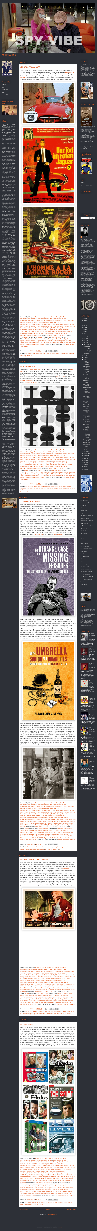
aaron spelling (4, 138)
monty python (5, 350)
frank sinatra (12, 241)
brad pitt (3, 167)
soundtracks (8, 428)
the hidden (10, 456)
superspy (4, 444)
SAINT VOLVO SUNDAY (87, 440)
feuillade (13, 235)
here (53, 532)
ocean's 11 (4, 364)
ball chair (8, 155)
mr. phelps (8, 354)
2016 (83, 340)
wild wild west (11, 485)
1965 (30, 1011)
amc (7, 144)
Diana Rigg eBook (31, 318)
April (85, 449)
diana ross (10, 212)
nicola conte (12, 361)
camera (3, 175)
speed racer (13, 431)
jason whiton (11, 283)
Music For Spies (45, 328)
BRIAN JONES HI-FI (87, 388)
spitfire (14, 433)
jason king (4, 283)
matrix (3, 333)
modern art (62, 489)
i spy (5, 268)
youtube (11, 491)
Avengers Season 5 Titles (44, 318)
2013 (83, 460)
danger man (9, 197)
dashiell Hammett (11, 198)
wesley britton (12, 482)
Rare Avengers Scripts (35, 830)
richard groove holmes (10, 402)
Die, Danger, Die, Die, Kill (87, 515)
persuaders (42, 1202)
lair (2, 308)
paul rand (23, 491)
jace (12, 275)
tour (14, 466)
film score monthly (7, 238)
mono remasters (12, 349)
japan (14, 281)
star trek (7, 439)
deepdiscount (7, 208)
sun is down (7, 442)
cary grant (8, 176)
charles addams (9, 180)
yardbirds (4, 489)
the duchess (12, 454)
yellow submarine (11, 489)
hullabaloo (13, 267)
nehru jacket (8, 358)
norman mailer (5, 362)
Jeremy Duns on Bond (52, 317)
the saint (11, 458)
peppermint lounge (5, 379)
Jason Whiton (86, 236)
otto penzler (12, 368)
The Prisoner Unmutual (86, 579)
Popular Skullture (33, 329)
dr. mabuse (4, 219)
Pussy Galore (66, 868)
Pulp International (85, 556)
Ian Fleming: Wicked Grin (46, 333)
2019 (83, 334)
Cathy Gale (5, 127)
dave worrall (9, 200)
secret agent (24, 355)
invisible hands (6, 271)
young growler (67, 1013)
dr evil (7, 217)
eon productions (11, 228)
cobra (14, 184)
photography (5, 386)
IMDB (3, 87)
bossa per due (12, 166)
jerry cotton (53, 353)
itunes (9, 275)
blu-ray (12, 163)
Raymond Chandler (6, 136)
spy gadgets (8, 434)
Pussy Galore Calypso (34, 324)
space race (12, 430)
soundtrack (23, 77)
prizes (14, 392)
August (85, 353)
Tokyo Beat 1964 (30, 819)
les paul (11, 310)
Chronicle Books (60, 377)
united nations (4, 471)
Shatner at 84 (33, 326)
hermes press (6, 264)
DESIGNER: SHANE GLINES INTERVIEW (92, 665)
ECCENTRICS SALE (87, 445)
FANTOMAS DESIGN (86, 385)
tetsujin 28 (4, 451)
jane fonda (4, 281)
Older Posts (71, 1209)
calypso (35, 1011)
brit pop (10, 168)
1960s (27, 353)
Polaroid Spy (27, 331)
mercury (8, 337)
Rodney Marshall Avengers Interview (35, 340)
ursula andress (5, 472)
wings (8, 488)
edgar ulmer (6, 223)
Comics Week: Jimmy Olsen (39, 339)
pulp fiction (72, 353)
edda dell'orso (7, 222)
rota (10, 413)
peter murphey (9, 383)
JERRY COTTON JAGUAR (30, 67)
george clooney (6, 249)
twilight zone (8, 469)
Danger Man (84, 510)
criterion (9, 195)
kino (10, 304)
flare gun (13, 238)
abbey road (10, 138)
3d (7, 126)
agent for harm (11, 140)
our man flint (9, 369)
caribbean (41, 1011)
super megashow (11, 443)
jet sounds (4, 289)
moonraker (4, 352)
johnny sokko (5, 297)
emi (14, 227)
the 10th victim (9, 451)
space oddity (6, 430)
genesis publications (10, 247)
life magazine (12, 313)
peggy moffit (8, 378)
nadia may (4, 357)
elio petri (4, 227)
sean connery (50, 1013)
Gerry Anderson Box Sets (32, 328)
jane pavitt (9, 281)
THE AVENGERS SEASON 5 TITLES (86, 435)
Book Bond (83, 505)
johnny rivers (13, 296)
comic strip (8, 189)
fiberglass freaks (5, 237)
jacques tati (8, 276)
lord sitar (7, 317)
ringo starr (5, 406)
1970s (35, 486)
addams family (12, 139)
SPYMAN (27, 339)
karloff (7, 301)
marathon (11, 327)
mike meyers (9, 342)
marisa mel (7, 329)
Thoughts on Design (31, 382)
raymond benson (6, 398)
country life (4, 193)
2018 (83, 336)
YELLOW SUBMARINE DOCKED (92, 698)
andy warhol (12, 144)
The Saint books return (61, 838)
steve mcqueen (11, 440)
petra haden (13, 384)
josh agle (10, 297)
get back (8, 253)
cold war (8, 185)
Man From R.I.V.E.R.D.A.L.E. (57, 335)
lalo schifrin (6, 308)
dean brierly (10, 207)
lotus (8, 318)
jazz (5, 284)
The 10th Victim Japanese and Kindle (51, 342)
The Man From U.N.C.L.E (87, 576)
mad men (7, 321)
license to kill (5, 313)
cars (5, 176)
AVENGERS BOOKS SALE (30, 501)
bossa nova (7, 166)
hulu (2, 268)
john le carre (12, 293)
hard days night (8, 261)
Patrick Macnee (25, 849)
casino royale (5, 177)
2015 (83, 342)
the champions (5, 454)
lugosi (3, 321)
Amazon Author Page (7, 94)
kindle (6, 304)
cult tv (42, 847)
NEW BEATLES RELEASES (92, 779)
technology (4, 448)
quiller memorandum (10, 395)
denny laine (13, 208)
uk (59, 849)
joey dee (11, 290)
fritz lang (13, 243)
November (86, 346)
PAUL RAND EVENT (28, 366)
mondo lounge (5, 349)
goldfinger (47, 1011)
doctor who (12, 214)
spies (42, 849)
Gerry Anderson (84, 523)
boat (6, 164)
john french (12, 292)
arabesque (4, 148)
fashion (10, 234)
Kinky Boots (12, 132)
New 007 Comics (37, 821)
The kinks (13, 136)
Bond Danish (68, 819)
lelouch (13, 309)
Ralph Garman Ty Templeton (66, 839)
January (86, 455)
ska (55, 1013)
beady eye (13, 157)
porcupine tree (5, 391)
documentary (48, 847)
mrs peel (13, 354)
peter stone (7, 384)
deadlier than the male (9, 206)
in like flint (10, 270)
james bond (70, 1011)
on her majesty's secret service (8, 366)
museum (68, 489)
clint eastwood (8, 184)
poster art (65, 353)
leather (10, 309)
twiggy (3, 469)
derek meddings (12, 210)
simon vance (9, 425)
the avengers (54, 849)
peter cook (9, 382)
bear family (4, 159)
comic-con (13, 189)
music (28, 1013)
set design (10, 421)
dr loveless (11, 217)
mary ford (11, 330)
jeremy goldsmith (5, 288)
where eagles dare (6, 484)
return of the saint (58, 1202)
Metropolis (13, 133)
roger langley (12, 410)
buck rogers (12, 171)
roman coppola (5, 413)
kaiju (9, 300)
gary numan (9, 246)
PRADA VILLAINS (91, 649)
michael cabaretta (41, 489)
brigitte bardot (5, 168)
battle (7, 157)
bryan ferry (5, 171)
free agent (7, 243)
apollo (9, 147)
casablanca (13, 176)
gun (10, 260)
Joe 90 (82, 538)
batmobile (4, 157)
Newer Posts (24, 1209)
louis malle (13, 318)
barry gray (4, 156)
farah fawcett (4, 234)
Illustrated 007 (84, 528)
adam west (6, 139)
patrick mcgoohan (7, 375)
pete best (11, 380)
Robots (40, 337)
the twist (7, 461)
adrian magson (5, 140)
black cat (13, 161)
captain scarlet (9, 175)
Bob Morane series (43, 326)
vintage (6, 478)
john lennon (5, 295)
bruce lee (8, 169)
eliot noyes (9, 227)
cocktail (3, 185)
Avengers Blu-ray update (54, 329)
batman (13, 156)
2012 (83, 462)
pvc (2, 395)
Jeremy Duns (84, 536)
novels (10, 363)
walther (7, 481)
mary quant (8, 332)
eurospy (13, 230)
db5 (3, 206)
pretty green (5, 392)
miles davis (9, 344)
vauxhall (10, 473)
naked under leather (11, 357)
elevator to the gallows (10, 226)
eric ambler (5, 230)
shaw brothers (5, 423)
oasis (14, 362)
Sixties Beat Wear (32, 817)
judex (14, 297)
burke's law (7, 172)
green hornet (11, 259)
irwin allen (12, 272)
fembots (5, 235)
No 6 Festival (62, 331)
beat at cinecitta (10, 159)
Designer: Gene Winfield (54, 823)
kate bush (11, 301)
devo (6, 212)
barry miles (9, 156)
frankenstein (4, 242)
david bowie (8, 202)
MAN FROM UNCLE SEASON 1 (86, 426)
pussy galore (34, 1013)
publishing (8, 394)
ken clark (7, 302)
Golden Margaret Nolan (46, 322)
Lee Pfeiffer (5, 133)
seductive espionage (6, 420)
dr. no (9, 219)
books (38, 847)
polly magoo (5, 390)
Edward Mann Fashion (61, 324)
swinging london (7, 446)
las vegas (7, 309)
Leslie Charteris (84, 543)
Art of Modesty (42, 329)
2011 (83, 464)
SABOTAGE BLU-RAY (86, 407)
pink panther (9, 387)
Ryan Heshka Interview (33, 335)
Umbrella (40, 534)
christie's (13, 181)
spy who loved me (7, 438)
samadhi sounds (8, 415)
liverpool (4, 316)
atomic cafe (12, 150)
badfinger (9, 154)
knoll (8, 305)
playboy (9, 388)
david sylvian (7, 204)
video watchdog (8, 477)
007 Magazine (84, 500)
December (86, 344)
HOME (82, 182)
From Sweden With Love (87, 520)
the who (12, 461)
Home (48, 1209)
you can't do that (10, 490)
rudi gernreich (12, 414)
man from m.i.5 (12, 322)
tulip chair (9, 468)
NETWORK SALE (27, 1024)
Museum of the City (26, 380)
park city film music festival (9, 373)
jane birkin (13, 280)
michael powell (8, 340)
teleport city (10, 448)
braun (7, 167)
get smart (13, 253)
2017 (83, 338)
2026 (83, 318)
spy (2, 434)
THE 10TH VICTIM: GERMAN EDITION (91, 746)
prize (10, 392)
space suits (4, 431)
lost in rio (12, 317)
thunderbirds (11, 464)
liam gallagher (11, 312)
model (3, 348)
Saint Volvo (56, 318)
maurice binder (9, 334)
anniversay (13, 146)
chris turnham (8, 181)
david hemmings (9, 203)
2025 (83, 320)
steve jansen (4, 440)
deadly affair (4, 207)
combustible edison (6, 187)
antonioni (4, 147)
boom (12, 164)
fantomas (13, 232)
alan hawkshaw (8, 142)
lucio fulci (13, 320)
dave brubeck (5, 199)
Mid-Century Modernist (86, 548)
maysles (5, 336)
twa (14, 468)
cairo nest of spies (11, 173)
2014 (83, 458)
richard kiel (4, 403)
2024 (83, 323)
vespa (7, 474)
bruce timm (12, 169)
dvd (13, 220)
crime (31, 353)
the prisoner (5, 458)
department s (5, 210)
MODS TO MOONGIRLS (92, 635)
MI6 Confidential (85, 546)
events (64, 486)
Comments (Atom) (52, 1214)
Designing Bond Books (49, 821)
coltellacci (13, 185)
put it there (13, 394)
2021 (83, 329)
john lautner (5, 293)
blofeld (3, 163)
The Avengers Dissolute (86, 571)
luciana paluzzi (8, 320)
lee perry (22, 1013)
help (7, 262)
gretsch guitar (5, 260)
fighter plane (11, 237)
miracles (3, 345)
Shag (82, 561)
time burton (10, 465)
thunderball (4, 464)
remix (14, 399)
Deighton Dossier (85, 513)
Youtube (4, 92)
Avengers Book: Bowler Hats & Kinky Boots (39, 834)
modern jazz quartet (10, 348)
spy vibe (30, 355)
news (73, 489)
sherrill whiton (9, 424)
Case (35, 534)
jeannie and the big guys (10, 285)
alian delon (9, 143)
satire (14, 415)
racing (3, 396)
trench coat (4, 468)
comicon (3, 190)
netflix (14, 358)
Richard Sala (84, 559)
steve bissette (12, 439)
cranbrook (10, 194)
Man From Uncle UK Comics (51, 830)
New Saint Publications (56, 326)
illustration (5, 270)
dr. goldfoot (12, 218)
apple (14, 147)
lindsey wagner (12, 314)
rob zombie (10, 406)
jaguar (47, 353)
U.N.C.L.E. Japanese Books (45, 838)
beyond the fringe (10, 160)
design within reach (56, 486)
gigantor (10, 255)
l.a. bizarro (13, 306)
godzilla (9, 257)
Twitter (92, 147)
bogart (8, 164)
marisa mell (12, 329)
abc (39, 486)
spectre (8, 431)
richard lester (11, 403)
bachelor (4, 154)
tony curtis (40, 1204)
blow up (7, 163)
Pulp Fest (83, 553)
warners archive (12, 481)
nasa (3, 358)
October (86, 348)
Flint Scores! (60, 819)
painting (11, 372)
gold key (13, 257)
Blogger (60, 1227)
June (85, 357)
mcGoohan (10, 336)
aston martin (11, 148)
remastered (9, 399)
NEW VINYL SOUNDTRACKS (86, 411)
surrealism (12, 444)
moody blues (12, 350)
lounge (3, 320)
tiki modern (4, 465)
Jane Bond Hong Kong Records (57, 825)
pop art (13, 390)
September (86, 351)
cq (12, 193)
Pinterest (85, 148)
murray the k (4, 356)
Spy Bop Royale (85, 564)
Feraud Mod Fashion (38, 331)
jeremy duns (12, 286)
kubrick (3, 306)
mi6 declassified (6, 338)
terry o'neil (13, 450)
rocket (7, 410)
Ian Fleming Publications (87, 525)
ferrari (9, 235)
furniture (4, 246)
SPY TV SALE (86, 404)
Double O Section (85, 518)
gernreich (3, 252)
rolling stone (12, 411)
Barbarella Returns (40, 823)
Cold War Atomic (56, 337)
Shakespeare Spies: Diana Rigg (57, 339)
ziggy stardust (11, 493)
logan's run (10, 316)
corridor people (11, 191)
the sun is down (10, 460)
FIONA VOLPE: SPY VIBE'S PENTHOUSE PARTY (92, 762)
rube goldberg (5, 414)
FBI (44, 353)
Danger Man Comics (61, 320)
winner (11, 488)
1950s (27, 486)
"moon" (3, 124)
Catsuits (41, 344)
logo (34, 489)
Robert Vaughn (68, 1202)
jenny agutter (5, 286)
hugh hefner (7, 267)
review (9, 400)
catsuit (6, 179)
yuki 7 (6, 493)
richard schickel (12, 404)
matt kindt (11, 333)
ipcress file (12, 271)
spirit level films (8, 433)
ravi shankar (12, 396)
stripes (3, 442)
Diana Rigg (6, 129)
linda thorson (5, 314)
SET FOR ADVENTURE (86, 185)
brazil (10, 167)
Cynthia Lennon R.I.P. (48, 324)
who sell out (5, 485)
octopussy (10, 364)
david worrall (13, 204)
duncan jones (9, 220)
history (55, 847)
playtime (13, 388)
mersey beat (13, 337)
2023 (83, 325)
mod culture (11, 346)
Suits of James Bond (86, 569)
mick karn (6, 341)
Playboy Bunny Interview (32, 342)
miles (5, 344)
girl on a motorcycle (10, 256)
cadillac (6, 173)
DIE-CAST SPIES (85, 401)
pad (7, 372)
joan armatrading (5, 290)
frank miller (4, 241)
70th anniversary (12, 126)
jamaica (64, 1011)
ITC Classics (84, 531)
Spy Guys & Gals (85, 566)
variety (6, 473)
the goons (4, 456)
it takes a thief (8, 273)
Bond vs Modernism (29, 815)
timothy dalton (9, 466)
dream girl (4, 220)
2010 (83, 466)
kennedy (11, 302)
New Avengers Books (51, 815)
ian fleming (11, 268)
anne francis (5, 146)
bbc (10, 157)
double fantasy (12, 215)
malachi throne (5, 322)
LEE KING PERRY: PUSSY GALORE (34, 859)
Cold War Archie (47, 836)
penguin (13, 378)
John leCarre (84, 541)
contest (9, 190)
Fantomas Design (40, 317)
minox (14, 344)
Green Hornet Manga (51, 331)
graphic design (24, 489)
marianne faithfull (8, 328)
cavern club (12, 179)
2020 (83, 331)
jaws (3, 284)
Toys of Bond (84, 584)
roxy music (13, 413)
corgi (14, 190)
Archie (26, 337)
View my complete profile (87, 294)
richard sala (5, 404)
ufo (12, 469)
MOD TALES (86, 442)
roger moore (24, 1204)
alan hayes (32, 847)
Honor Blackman (56, 1011)
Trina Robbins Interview (31, 344)
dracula (13, 219)
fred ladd (10, 242)
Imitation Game (39, 815)
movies (59, 353)
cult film (35, 353)
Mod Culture (84, 551)
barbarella (13, 155)
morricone (9, 352)
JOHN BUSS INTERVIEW (86, 416)
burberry (3, 172)
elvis (12, 227)
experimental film (8, 231)
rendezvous (4, 400)
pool (9, 390)
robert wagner (9, 408)
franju (14, 239)
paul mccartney (8, 376)
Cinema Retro (11, 127)
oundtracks (4, 369)
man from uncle (6, 324)
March (85, 451)
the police (13, 457)
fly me (3, 239)
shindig (13, 424)
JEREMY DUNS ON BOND (86, 393)
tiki (14, 464)
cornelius (4, 191)
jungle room (10, 299)
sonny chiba (9, 427)
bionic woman (8, 161)
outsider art (8, 370)
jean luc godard (9, 284)
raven (7, 396)
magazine (13, 321)
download (4, 217)
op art (11, 366)
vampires (12, 472)
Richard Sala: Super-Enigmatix (56, 340)
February (86, 453)
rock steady (41, 1013)
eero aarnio (10, 224)
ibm (31, 489)
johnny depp (6, 296)
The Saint (83, 581)
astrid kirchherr (5, 150)
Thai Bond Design (56, 328)
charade (3, 180)
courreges (8, 193)
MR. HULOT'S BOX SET (91, 682)
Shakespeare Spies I (51, 832)
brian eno (13, 167)
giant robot (4, 255)
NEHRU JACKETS (91, 713)
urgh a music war (11, 471)
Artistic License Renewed (87, 502)
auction (3, 151)
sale (31, 849)
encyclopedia (4, 228)
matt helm (6, 333)
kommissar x (12, 305)
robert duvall (8, 407)
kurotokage (8, 306)
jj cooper (13, 289)
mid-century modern (53, 489)
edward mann (5, 224)
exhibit (69, 486)
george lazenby (11, 250)
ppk (14, 391)
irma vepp (7, 272)
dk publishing (7, 214)
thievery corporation (10, 462)
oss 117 (8, 368)
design (40, 353)
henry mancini (11, 262)
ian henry (60, 847)
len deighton (5, 310)
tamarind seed (11, 447)
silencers (4, 425)
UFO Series (83, 587)
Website (4, 84)
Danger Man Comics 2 (47, 320)
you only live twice (8, 491)
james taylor (7, 280)
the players (9, 457)
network (35, 1202)
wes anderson (5, 482)
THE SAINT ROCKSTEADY (86, 421)
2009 (83, 469)
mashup (13, 332)
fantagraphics (5, 232)
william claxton (5, 486)
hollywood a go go (7, 265)
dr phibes (8, 218)
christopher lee (6, 182)
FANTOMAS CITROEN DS (86, 397)
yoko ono (4, 490)
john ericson (7, 292)
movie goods (9, 353)
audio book (9, 151)
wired (14, 488)
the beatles (11, 453)
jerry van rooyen (12, 288)
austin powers (11, 152)
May (85, 359)
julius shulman (4, 299)
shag (14, 421)
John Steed (66, 847)
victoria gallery (9, 476)
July (85, 355)
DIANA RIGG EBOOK (86, 430)
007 (8, 124)
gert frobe (4, 253)
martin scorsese (5, 330)
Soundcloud (5, 89)
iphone (3, 272)
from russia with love (8, 244)
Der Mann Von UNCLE (32, 322)
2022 (83, 327)
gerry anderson (10, 252)
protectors (49, 1202)
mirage (8, 345)
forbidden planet (8, 239)
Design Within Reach (35, 369)
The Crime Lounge (85, 574)
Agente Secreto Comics (33, 320)
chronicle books (45, 486)
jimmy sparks (9, 289)
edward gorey (12, 223)
